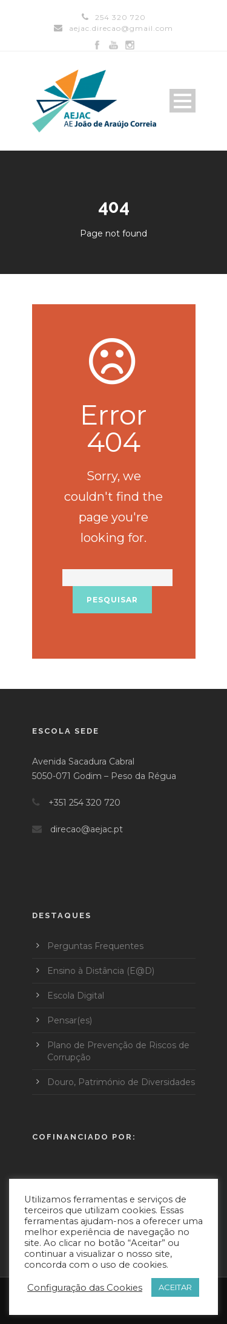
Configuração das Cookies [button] (84, 1287)
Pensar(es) (69, 1020)
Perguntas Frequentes (95, 946)
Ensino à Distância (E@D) (100, 970)
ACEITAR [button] (175, 1287)
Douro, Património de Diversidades (121, 1082)
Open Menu (182, 101)
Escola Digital (75, 995)
